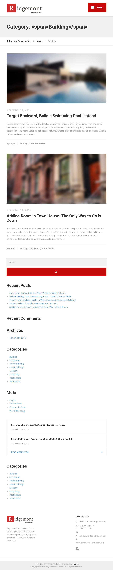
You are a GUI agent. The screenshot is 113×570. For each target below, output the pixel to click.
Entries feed (15, 403)
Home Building (16, 363)
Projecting (36, 248)
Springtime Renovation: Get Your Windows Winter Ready (37, 292)
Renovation (49, 248)
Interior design (38, 144)
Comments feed (17, 407)
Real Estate (15, 377)
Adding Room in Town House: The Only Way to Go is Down (54, 218)
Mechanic (13, 370)
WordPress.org (17, 410)
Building (23, 144)
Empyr (75, 564)
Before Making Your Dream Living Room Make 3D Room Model (40, 296)
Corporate (14, 360)
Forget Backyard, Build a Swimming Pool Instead (51, 115)
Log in (12, 400)
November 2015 (17, 337)
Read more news (20, 452)
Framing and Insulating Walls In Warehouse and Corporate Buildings (42, 299)
